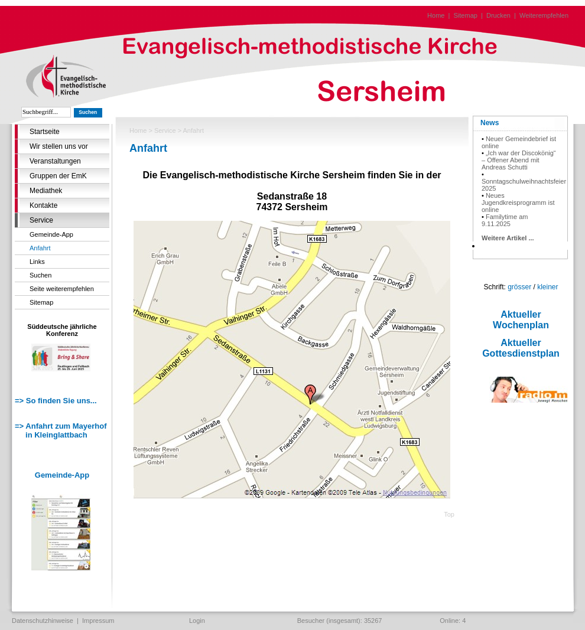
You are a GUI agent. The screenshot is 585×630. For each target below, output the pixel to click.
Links (37, 261)
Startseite (45, 132)
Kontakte (43, 205)
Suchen (40, 275)
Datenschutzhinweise (42, 620)
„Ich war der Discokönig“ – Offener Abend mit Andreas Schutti (519, 160)
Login (197, 620)
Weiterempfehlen (543, 15)
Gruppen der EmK (58, 176)
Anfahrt (40, 248)
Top (449, 514)
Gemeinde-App (51, 234)
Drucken (498, 15)
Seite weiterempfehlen (62, 288)
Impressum (98, 620)
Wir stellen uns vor (59, 146)
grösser (519, 287)
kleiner (547, 287)
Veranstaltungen (55, 161)
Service (41, 220)
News (489, 123)
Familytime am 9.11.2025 (505, 220)
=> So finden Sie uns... (56, 400)
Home (435, 15)
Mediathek (46, 191)
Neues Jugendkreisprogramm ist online (518, 202)
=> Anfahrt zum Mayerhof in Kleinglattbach (61, 430)
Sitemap (465, 15)
